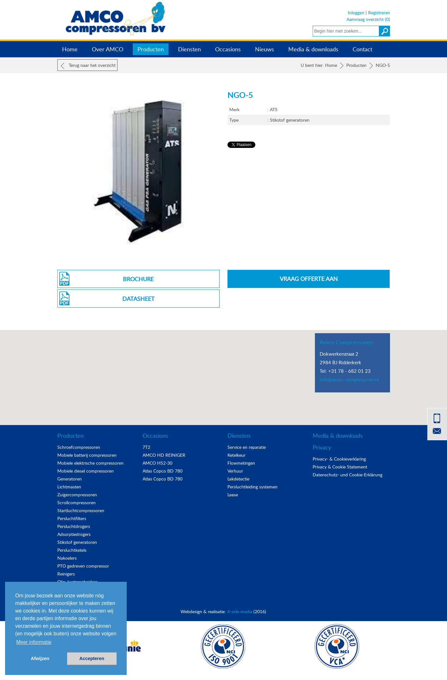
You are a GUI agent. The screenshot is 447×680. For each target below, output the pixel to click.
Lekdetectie (238, 479)
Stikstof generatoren (77, 542)
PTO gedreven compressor (83, 566)
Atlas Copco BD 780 (162, 471)
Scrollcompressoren (76, 502)
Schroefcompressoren (78, 447)
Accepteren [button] (92, 658)
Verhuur (235, 471)
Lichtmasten (69, 487)
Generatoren (69, 479)
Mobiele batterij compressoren (87, 455)
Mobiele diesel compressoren (85, 471)
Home (70, 49)
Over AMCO (107, 49)
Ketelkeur (236, 455)
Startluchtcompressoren (80, 510)
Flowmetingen (241, 463)
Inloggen (356, 13)
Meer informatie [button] (33, 642)
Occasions (228, 49)
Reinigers (66, 574)
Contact (362, 49)
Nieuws (264, 49)
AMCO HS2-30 (157, 463)
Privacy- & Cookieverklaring (339, 459)
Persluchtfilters (71, 518)
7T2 (146, 447)
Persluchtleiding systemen (252, 487)
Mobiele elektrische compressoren (90, 463)
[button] (224, 372)
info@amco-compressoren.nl (349, 379)
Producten (150, 49)
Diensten (189, 49)
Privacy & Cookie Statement (340, 467)
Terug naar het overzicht (88, 65)
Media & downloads (313, 49)
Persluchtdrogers (73, 526)
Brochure (138, 279)
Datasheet (138, 298)
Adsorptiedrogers (74, 534)
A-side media (239, 611)
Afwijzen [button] (40, 658)
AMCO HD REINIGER (164, 455)
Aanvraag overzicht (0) (368, 19)
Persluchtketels (71, 550)
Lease (232, 495)
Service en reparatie (246, 447)
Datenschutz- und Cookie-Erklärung (347, 475)
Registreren (379, 13)
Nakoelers (67, 558)
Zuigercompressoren (77, 495)
